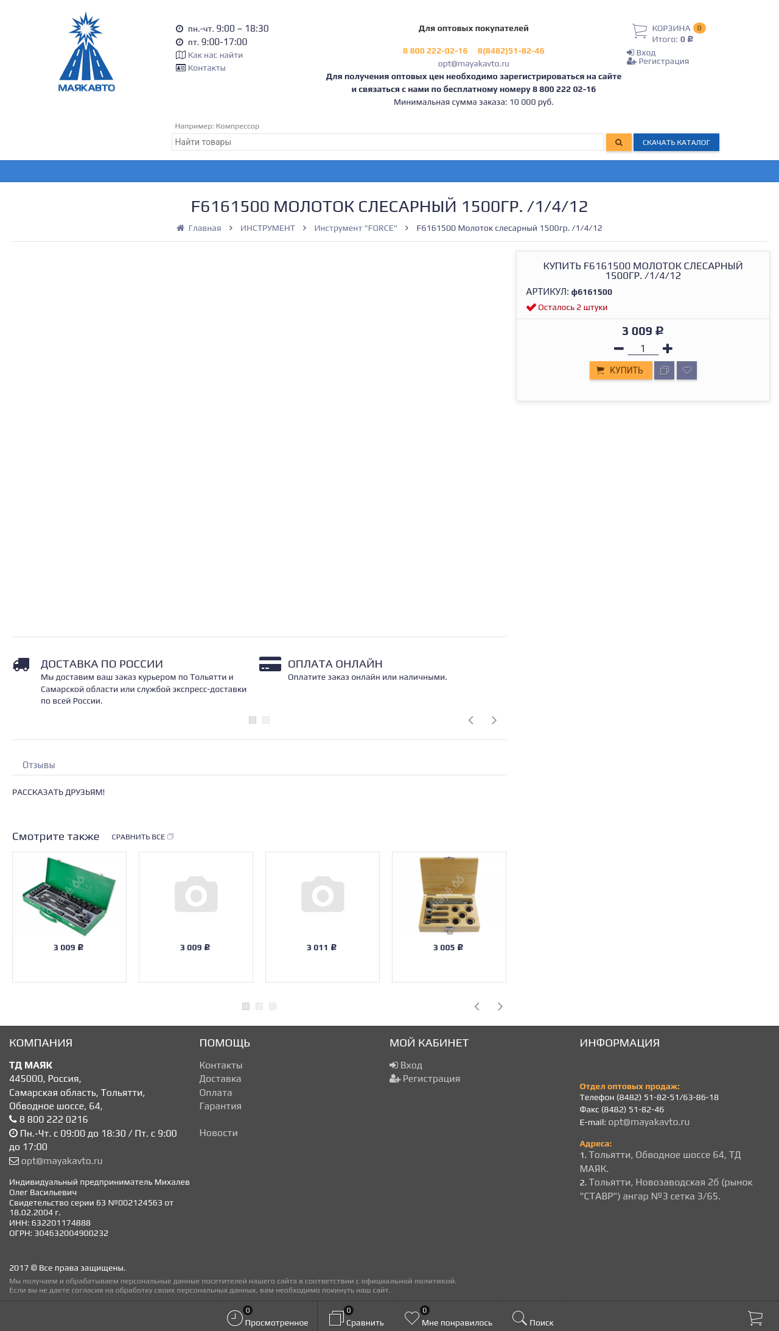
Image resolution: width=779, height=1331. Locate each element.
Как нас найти (215, 55)
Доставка (221, 1078)
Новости (219, 1133)
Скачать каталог (676, 142)
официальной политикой (408, 1280)
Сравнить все (143, 837)
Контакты (207, 67)
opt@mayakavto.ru (473, 63)
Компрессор (238, 125)
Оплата (216, 1092)
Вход (641, 52)
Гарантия (221, 1106)
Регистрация (658, 61)
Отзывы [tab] (39, 765)
